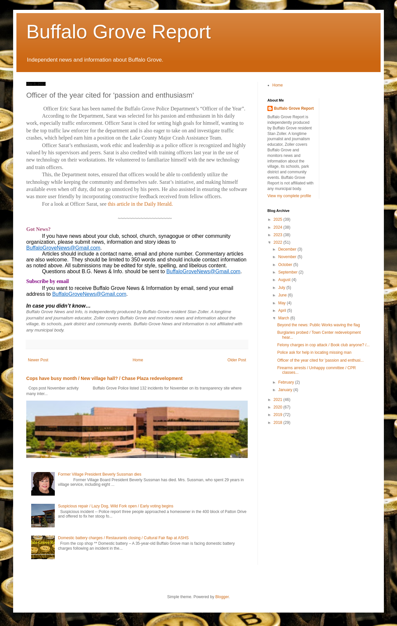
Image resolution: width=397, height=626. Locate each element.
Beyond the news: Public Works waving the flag (318, 325)
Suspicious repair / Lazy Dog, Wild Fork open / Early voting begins (116, 506)
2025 (278, 219)
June (283, 295)
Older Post (236, 360)
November (288, 257)
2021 (278, 399)
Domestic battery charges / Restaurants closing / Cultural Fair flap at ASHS (123, 538)
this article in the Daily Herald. (140, 204)
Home (138, 360)
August (285, 279)
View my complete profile (289, 196)
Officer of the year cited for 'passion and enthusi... (320, 360)
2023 (278, 235)
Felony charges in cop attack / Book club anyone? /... (323, 345)
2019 (278, 414)
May (282, 303)
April (282, 310)
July (282, 287)
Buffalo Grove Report (118, 32)
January (285, 390)
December (288, 249)
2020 (278, 407)
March (284, 318)
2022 (278, 242)
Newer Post (38, 360)
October (285, 264)
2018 (278, 422)
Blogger (222, 597)
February (286, 382)
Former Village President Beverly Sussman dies (99, 474)
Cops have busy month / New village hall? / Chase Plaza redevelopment (104, 378)
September (288, 272)
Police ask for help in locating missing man (314, 352)
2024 (278, 227)
